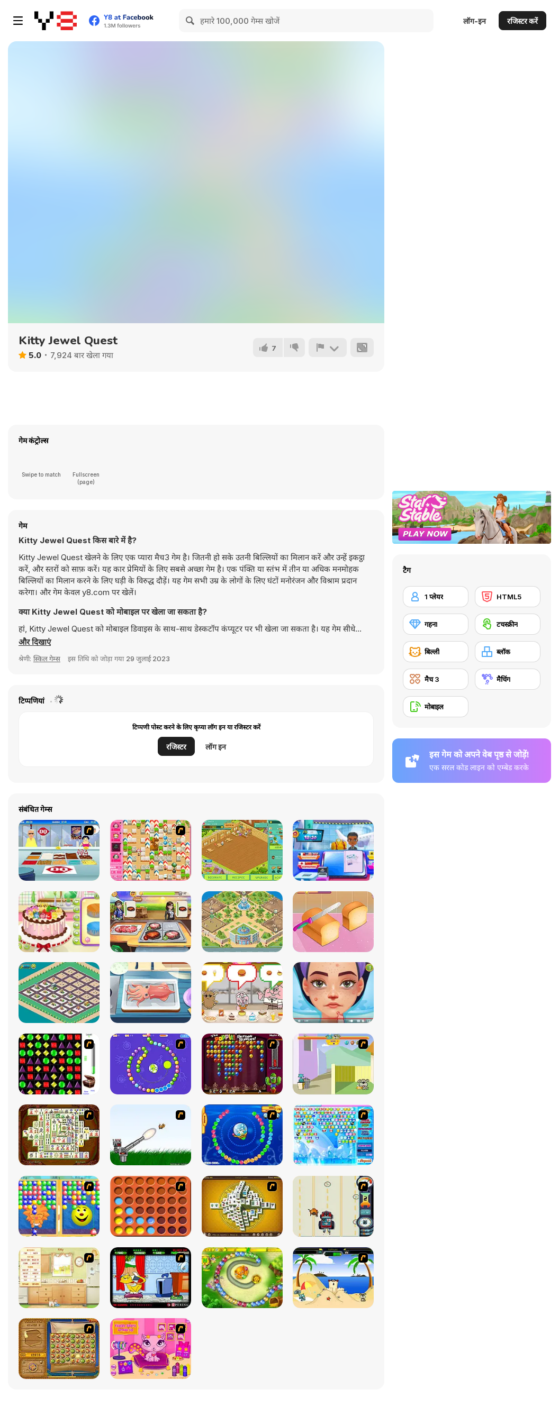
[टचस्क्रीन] (507, 624)
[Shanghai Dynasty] (59, 1134)
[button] (35, 642)
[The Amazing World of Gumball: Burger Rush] (242, 992)
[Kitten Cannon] (150, 1134)
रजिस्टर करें (522, 20)
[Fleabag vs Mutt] (333, 1064)
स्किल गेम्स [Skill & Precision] (46, 658)
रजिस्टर (176, 746)
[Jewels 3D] (59, 1064)
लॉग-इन (474, 20)
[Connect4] (150, 1206)
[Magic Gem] (59, 1206)
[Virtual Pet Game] (150, 1277)
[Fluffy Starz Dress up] (150, 1348)
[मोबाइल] (435, 706)
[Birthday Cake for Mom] (59, 921)
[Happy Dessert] (242, 850)
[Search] (190, 20)
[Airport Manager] (333, 850)
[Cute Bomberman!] (150, 850)
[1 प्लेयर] (435, 596)
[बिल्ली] (435, 651)
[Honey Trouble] (242, 1277)
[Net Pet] (59, 1277)
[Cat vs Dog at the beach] (333, 1277)
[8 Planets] (150, 1064)
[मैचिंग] (507, 679)
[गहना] (435, 624)
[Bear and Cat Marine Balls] (242, 1134)
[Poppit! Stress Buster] (242, 1064)
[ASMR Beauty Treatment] (333, 992)
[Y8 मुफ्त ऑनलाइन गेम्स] (55, 20)
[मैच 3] (435, 679)
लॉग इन (215, 746)
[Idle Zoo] (242, 921)
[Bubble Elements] (333, 1134)
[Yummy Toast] (333, 921)
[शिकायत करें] (328, 347)
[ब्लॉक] (507, 651)
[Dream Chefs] (150, 921)
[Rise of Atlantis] (59, 1348)
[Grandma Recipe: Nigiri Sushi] (150, 992)
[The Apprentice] (59, 850)
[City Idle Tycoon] (59, 992)
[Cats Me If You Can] (333, 1206)
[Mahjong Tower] (242, 1206)
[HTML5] (507, 596)
